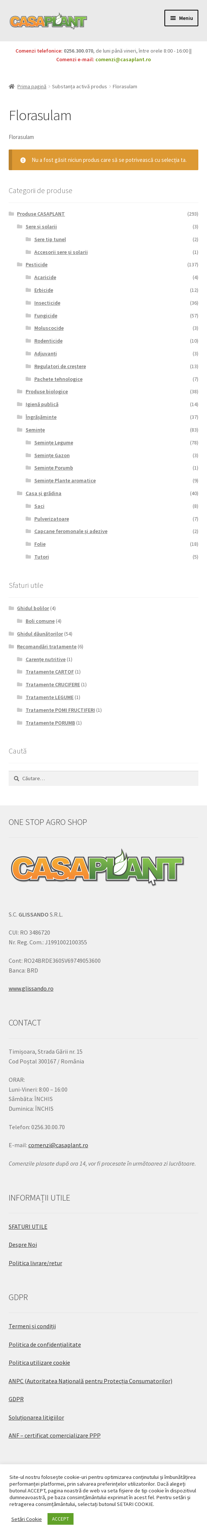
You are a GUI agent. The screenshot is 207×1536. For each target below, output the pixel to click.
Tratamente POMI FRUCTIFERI (60, 710)
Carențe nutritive (46, 659)
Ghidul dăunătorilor (40, 633)
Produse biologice (47, 391)
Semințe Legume (53, 442)
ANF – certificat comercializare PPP (55, 1435)
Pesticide (37, 264)
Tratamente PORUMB (50, 722)
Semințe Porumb (53, 467)
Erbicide (43, 290)
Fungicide (45, 315)
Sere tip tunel (50, 239)
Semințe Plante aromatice (65, 480)
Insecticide (47, 302)
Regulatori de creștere (60, 366)
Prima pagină (31, 86)
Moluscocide (49, 328)
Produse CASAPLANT (41, 213)
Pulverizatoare (51, 518)
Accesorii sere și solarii (61, 252)
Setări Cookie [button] (26, 1519)
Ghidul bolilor (33, 608)
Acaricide (45, 277)
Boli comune (40, 621)
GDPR (16, 1399)
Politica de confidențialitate (45, 1344)
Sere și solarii (41, 226)
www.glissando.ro (31, 988)
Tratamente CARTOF (50, 671)
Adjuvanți (45, 353)
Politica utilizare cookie (39, 1362)
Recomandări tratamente (47, 646)
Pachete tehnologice (58, 379)
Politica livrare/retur (35, 1263)
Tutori (41, 556)
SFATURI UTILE (28, 1226)
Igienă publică (42, 404)
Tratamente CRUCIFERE (53, 684)
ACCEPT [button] (60, 1519)
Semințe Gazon (52, 455)
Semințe (35, 429)
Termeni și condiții (32, 1326)
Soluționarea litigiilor (36, 1417)
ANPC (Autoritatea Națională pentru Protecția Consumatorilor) (90, 1381)
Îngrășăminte (41, 417)
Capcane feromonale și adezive (70, 531)
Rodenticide (48, 340)
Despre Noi (23, 1244)
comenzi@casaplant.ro (123, 59)
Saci (39, 506)
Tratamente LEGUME (50, 697)
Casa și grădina (43, 493)
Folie (40, 544)
